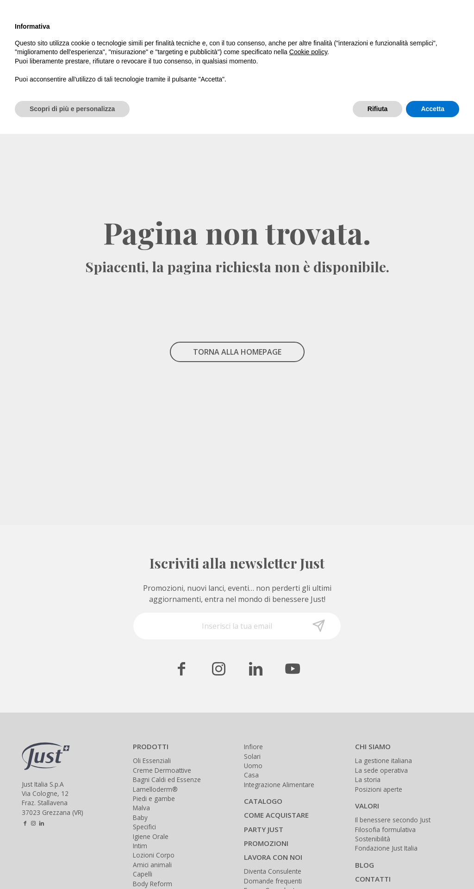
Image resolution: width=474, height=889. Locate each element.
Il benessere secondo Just (392, 819)
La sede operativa (381, 770)
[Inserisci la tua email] (237, 626)
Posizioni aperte (378, 789)
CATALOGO (263, 801)
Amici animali (152, 864)
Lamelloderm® (155, 789)
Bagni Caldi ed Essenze (167, 779)
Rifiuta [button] (378, 109)
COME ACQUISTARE (276, 815)
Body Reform (152, 883)
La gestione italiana (383, 760)
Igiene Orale (150, 836)
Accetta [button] (432, 109)
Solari (252, 756)
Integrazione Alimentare (279, 784)
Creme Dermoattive (162, 770)
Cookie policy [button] (308, 52)
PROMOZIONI (266, 843)
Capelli (142, 874)
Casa (251, 774)
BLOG (364, 865)
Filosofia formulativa (385, 829)
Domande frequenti (273, 880)
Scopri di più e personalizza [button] (72, 109)
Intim (140, 845)
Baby (140, 817)
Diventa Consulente (272, 871)
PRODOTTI (150, 746)
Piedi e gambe (154, 798)
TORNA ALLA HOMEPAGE (237, 352)
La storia (367, 779)
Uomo (253, 765)
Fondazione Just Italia (386, 848)
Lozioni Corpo (154, 855)
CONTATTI (373, 878)
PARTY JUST (263, 829)
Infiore (253, 746)
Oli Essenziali (152, 760)
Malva (141, 807)
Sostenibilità (372, 838)
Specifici (144, 826)
